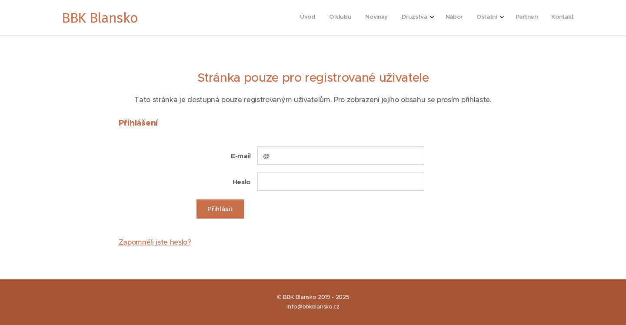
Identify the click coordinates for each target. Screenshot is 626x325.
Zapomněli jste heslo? (155, 242)
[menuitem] (470, 18)
